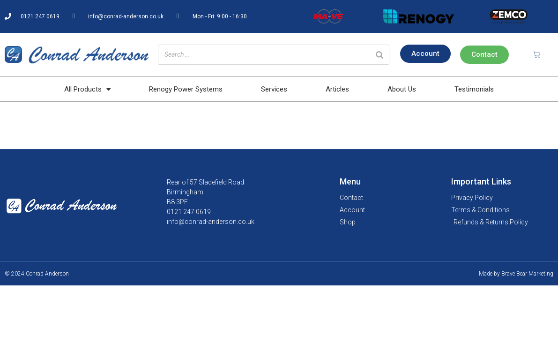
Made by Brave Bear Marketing (516, 273)
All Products (87, 89)
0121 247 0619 (189, 211)
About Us (401, 89)
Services (274, 89)
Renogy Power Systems (186, 89)
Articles (337, 89)
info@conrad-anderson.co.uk (210, 221)
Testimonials (474, 89)
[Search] (379, 54)
